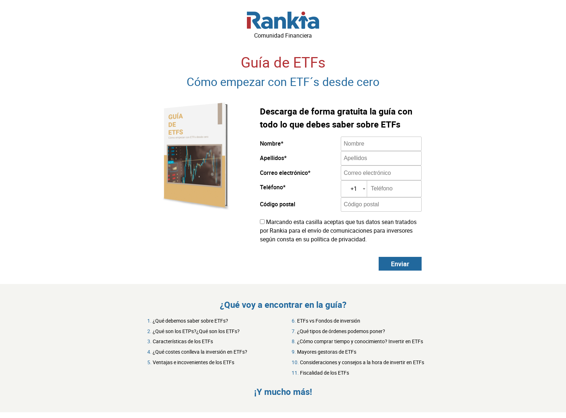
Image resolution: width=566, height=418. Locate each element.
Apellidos (272, 158)
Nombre (270, 143)
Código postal (277, 204)
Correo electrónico (284, 173)
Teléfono (271, 187)
